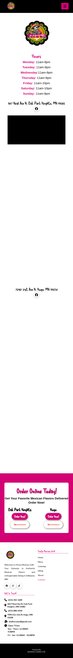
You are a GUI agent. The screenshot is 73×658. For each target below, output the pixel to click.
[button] (65, 6)
